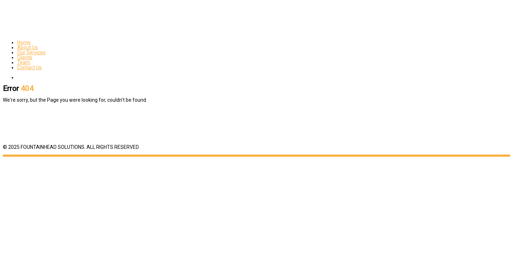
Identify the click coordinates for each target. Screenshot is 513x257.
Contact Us (29, 67)
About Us (27, 47)
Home (24, 42)
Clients (24, 57)
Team (23, 62)
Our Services (31, 52)
